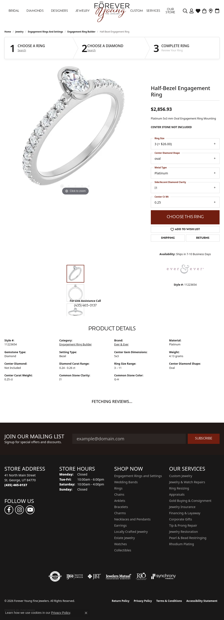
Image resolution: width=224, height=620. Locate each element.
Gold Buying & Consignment (190, 501)
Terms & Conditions (169, 601)
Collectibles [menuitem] (122, 550)
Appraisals (177, 494)
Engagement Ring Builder (81, 31)
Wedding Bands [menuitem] (126, 482)
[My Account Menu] (191, 11)
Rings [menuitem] (118, 488)
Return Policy (121, 601)
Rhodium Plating (181, 544)
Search (22, 50)
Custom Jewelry (180, 476)
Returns (202, 238)
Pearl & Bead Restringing (188, 538)
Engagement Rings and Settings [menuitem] (138, 476)
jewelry (19, 31)
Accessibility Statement (201, 601)
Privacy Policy (143, 601)
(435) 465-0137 (85, 305)
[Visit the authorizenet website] (55, 576)
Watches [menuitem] (120, 544)
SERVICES (153, 11)
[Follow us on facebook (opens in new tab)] (8, 509)
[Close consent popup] (86, 613)
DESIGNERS (59, 11)
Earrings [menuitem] (120, 525)
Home (7, 31)
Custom (136, 11)
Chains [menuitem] (119, 494)
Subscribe (203, 438)
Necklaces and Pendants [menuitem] (132, 519)
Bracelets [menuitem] (121, 507)
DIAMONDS (35, 11)
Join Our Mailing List (34, 436)
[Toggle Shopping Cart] (204, 11)
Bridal (14, 11)
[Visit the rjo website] (141, 576)
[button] (62, 186)
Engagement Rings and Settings (45, 31)
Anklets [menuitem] (119, 501)
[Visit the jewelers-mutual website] (118, 576)
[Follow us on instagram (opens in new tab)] (19, 509)
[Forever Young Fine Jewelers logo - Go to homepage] (112, 11)
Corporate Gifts (180, 519)
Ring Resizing (179, 488)
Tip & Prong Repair (183, 525)
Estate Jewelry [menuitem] (124, 538)
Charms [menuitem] (120, 513)
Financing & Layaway (184, 513)
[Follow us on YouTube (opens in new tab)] (30, 509)
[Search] (185, 11)
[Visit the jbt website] (94, 576)
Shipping (168, 238)
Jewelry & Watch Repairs (187, 482)
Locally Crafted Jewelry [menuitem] (131, 532)
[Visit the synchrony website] (163, 576)
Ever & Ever (121, 344)
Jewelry (82, 11)
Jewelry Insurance (182, 507)
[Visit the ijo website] (74, 576)
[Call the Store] (15, 485)
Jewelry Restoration (183, 532)
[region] (75, 130)
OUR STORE (170, 11)
